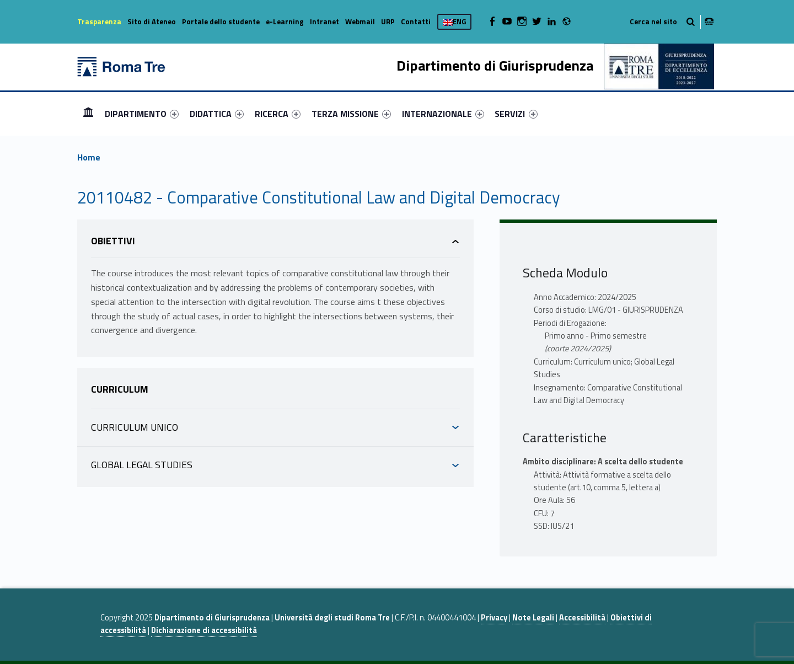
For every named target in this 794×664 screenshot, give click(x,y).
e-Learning (285, 21)
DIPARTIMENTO (142, 113)
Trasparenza (99, 21)
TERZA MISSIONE (351, 113)
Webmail (360, 21)
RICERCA (278, 113)
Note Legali (533, 618)
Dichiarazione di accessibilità (204, 630)
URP (388, 21)
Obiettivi (113, 240)
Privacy (494, 618)
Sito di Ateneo (151, 21)
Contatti (416, 21)
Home (88, 113)
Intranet (324, 21)
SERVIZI (516, 113)
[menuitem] (88, 114)
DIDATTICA (217, 113)
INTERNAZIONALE (443, 113)
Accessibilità (582, 618)
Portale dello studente (221, 21)
